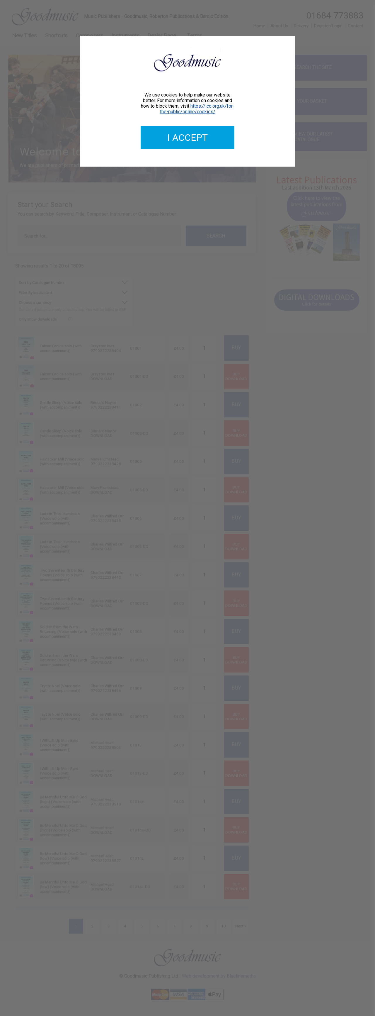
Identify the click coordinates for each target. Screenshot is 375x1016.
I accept (187, 137)
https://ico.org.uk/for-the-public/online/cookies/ (197, 108)
